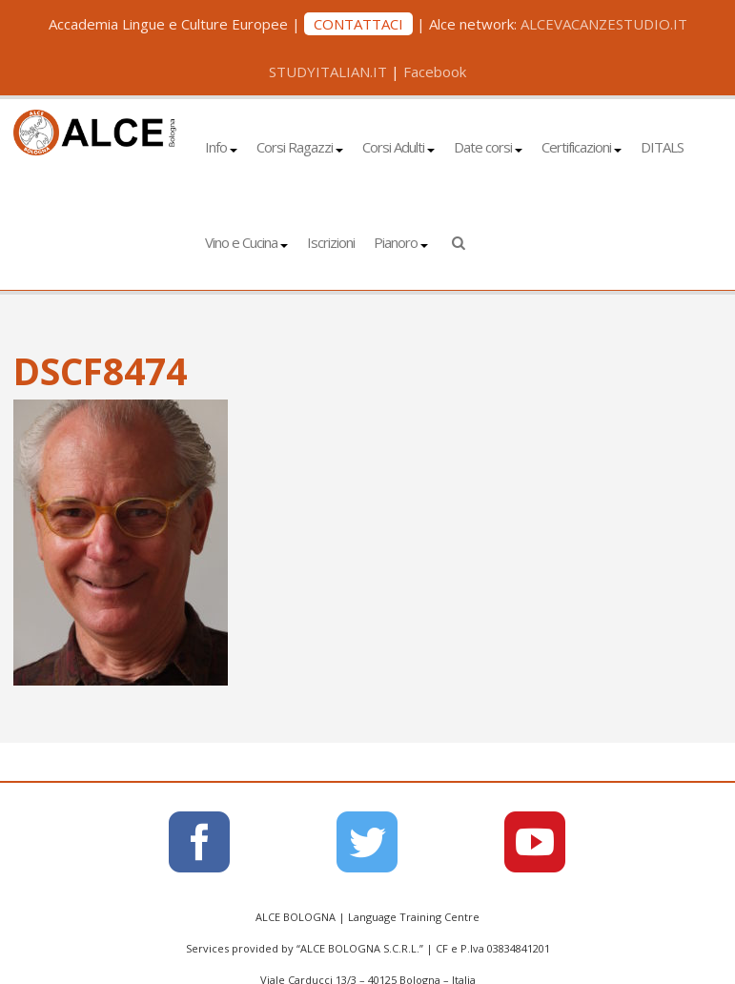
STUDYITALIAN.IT (328, 71)
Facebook (434, 71)
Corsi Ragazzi (299, 146)
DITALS (662, 146)
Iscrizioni (331, 242)
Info (221, 146)
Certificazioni (581, 146)
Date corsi (488, 146)
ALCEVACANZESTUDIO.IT (604, 23)
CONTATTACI (358, 23)
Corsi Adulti (398, 146)
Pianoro (401, 242)
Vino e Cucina (246, 242)
